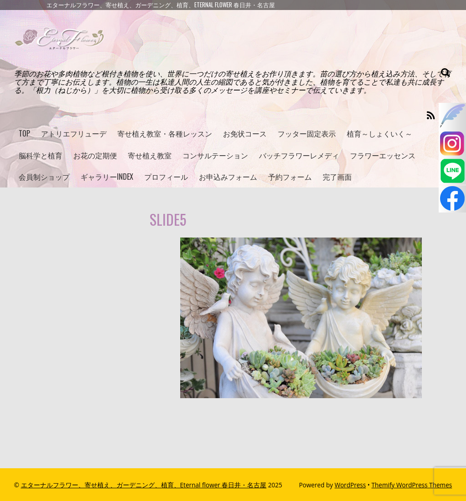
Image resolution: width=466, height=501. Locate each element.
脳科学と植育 (40, 155)
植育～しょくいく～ (379, 133)
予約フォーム (290, 176)
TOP (24, 133)
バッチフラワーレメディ (299, 155)
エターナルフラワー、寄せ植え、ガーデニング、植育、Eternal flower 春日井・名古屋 (144, 485)
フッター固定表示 (307, 133)
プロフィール (166, 176)
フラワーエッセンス (382, 155)
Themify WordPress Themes (411, 485)
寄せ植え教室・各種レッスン (164, 133)
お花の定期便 (95, 155)
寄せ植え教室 (150, 155)
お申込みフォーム (228, 176)
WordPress (350, 485)
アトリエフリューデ (73, 133)
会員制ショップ (44, 176)
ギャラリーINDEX (107, 176)
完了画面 (337, 176)
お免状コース (245, 133)
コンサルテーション (215, 155)
